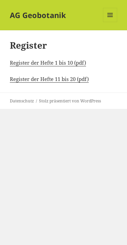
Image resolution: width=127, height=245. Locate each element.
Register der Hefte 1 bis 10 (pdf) (48, 62)
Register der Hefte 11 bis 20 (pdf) (49, 79)
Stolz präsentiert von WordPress (70, 101)
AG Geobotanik (38, 15)
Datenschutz (22, 101)
